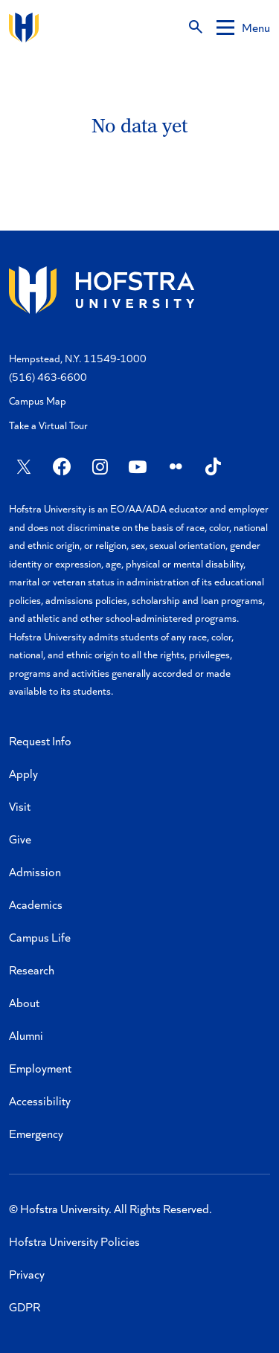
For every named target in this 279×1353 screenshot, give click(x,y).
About (24, 1002)
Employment (40, 1068)
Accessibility (40, 1100)
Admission (35, 871)
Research (31, 969)
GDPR (24, 1306)
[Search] (196, 27)
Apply (23, 773)
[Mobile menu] (243, 27)
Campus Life (40, 937)
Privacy (27, 1274)
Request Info (40, 740)
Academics (35, 904)
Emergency (36, 1133)
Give (20, 838)
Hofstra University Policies (74, 1241)
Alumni (26, 1035)
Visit (20, 806)
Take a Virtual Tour (48, 425)
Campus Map (37, 400)
